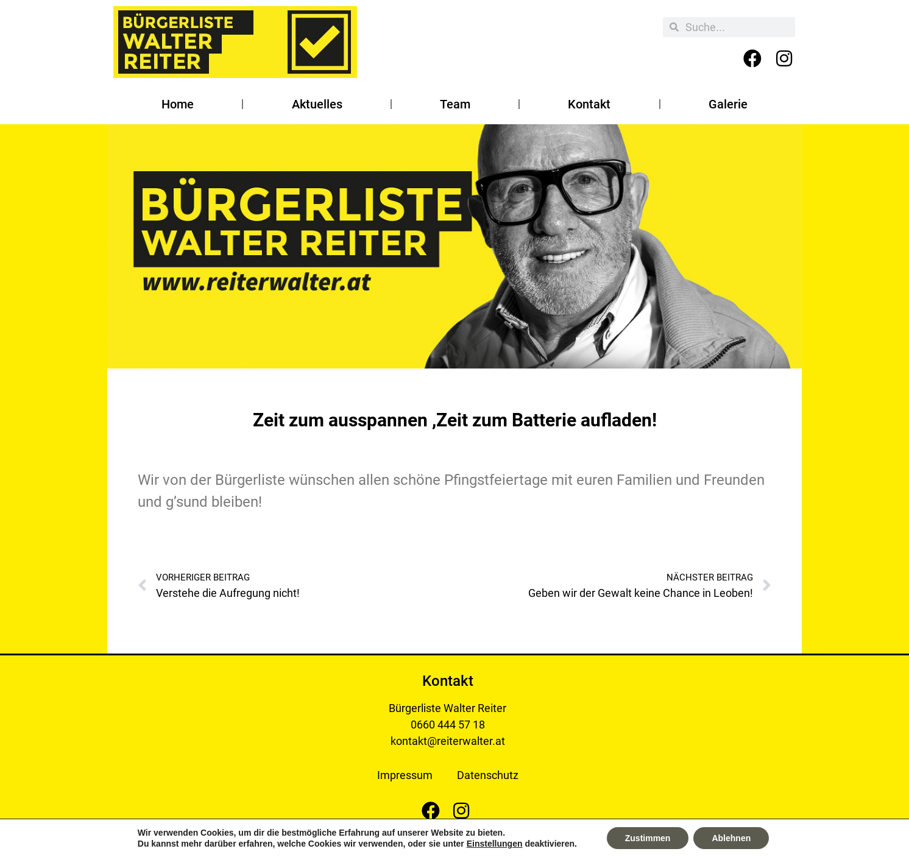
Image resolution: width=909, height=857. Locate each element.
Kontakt (589, 104)
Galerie (728, 104)
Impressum (405, 775)
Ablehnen (731, 838)
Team (455, 104)
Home (177, 104)
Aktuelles (317, 104)
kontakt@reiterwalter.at (448, 741)
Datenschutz (487, 775)
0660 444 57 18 (448, 724)
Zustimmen (648, 838)
